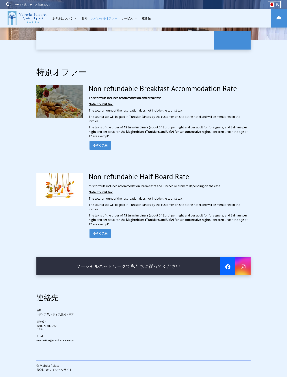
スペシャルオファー (104, 18)
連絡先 (146, 18)
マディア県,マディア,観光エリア (55, 315)
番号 (84, 18)
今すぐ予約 (100, 146)
